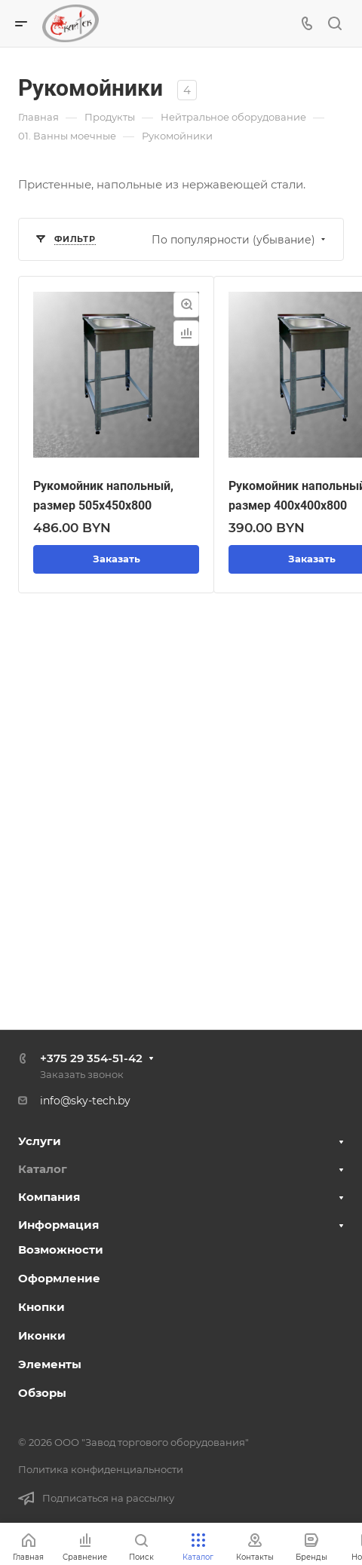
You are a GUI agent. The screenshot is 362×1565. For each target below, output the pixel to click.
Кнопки (41, 1307)
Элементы (49, 1364)
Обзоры (42, 1393)
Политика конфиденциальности (100, 1469)
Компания (49, 1197)
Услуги (39, 1141)
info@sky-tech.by (85, 1100)
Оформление (59, 1278)
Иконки (42, 1335)
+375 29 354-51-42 (91, 1058)
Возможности (60, 1249)
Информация (58, 1224)
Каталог (42, 1169)
